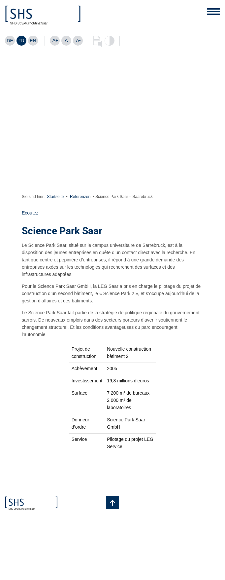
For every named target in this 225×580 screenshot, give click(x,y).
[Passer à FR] (21, 41)
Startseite (55, 196)
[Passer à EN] (33, 41)
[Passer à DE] (10, 41)
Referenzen (80, 196)
